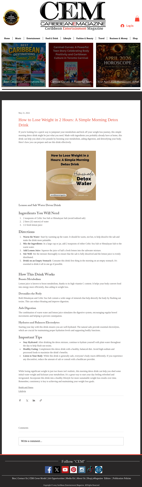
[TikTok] (90, 469)
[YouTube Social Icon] (65, 469)
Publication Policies (122, 478)
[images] (98, 469)
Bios (14, 478)
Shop (89, 478)
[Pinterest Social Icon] (73, 469)
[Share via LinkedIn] (33, 400)
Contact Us (23, 478)
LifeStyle (22, 391)
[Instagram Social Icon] (81, 469)
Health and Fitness (26, 387)
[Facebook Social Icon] (48, 469)
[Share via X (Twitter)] (27, 400)
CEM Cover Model (37, 478)
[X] (56, 469)
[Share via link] (40, 400)
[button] (137, 19)
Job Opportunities (56, 478)
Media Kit (70, 478)
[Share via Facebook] (20, 400)
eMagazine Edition (102, 478)
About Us (81, 478)
